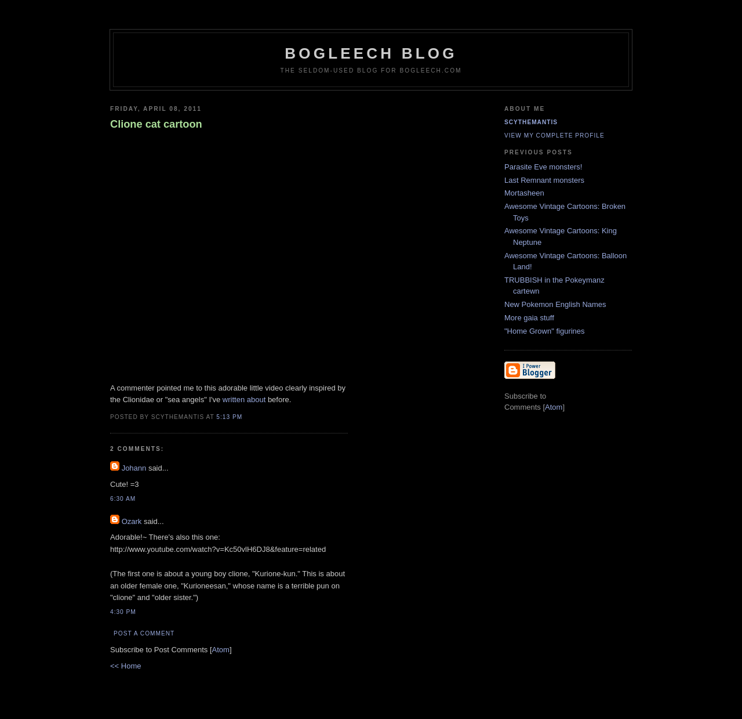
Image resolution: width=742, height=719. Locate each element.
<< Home (125, 666)
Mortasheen (524, 193)
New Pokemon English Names (555, 304)
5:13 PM (229, 417)
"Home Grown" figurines (544, 331)
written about (244, 399)
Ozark (132, 521)
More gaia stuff (529, 317)
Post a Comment (144, 633)
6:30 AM (123, 499)
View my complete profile (554, 135)
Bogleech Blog (371, 53)
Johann (134, 468)
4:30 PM (123, 612)
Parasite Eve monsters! (543, 166)
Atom (221, 649)
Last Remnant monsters (544, 180)
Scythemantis (531, 122)
